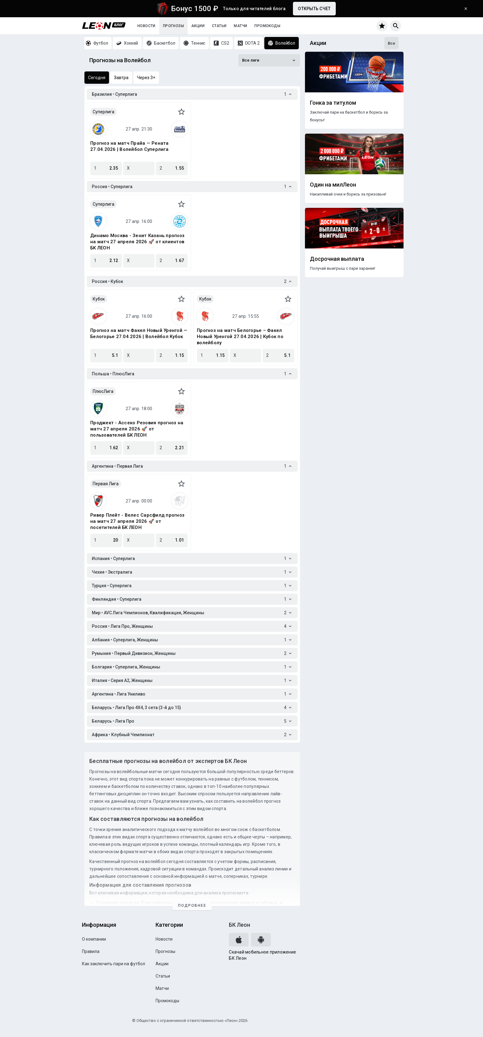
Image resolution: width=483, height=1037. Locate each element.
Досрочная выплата (337, 259)
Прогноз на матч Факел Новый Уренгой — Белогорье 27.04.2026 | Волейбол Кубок (138, 333)
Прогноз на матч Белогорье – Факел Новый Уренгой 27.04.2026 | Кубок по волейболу (240, 336)
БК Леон (239, 925)
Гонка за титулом (333, 103)
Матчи (240, 26)
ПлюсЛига (103, 391)
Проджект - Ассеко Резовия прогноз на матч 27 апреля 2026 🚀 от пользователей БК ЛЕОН (136, 429)
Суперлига (103, 111)
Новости (146, 26)
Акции (198, 26)
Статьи (219, 26)
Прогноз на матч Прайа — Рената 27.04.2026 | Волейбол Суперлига (129, 146)
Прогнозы (173, 26)
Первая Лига (106, 483)
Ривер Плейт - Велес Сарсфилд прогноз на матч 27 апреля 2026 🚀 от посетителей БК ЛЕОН (137, 521)
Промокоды (267, 26)
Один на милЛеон (333, 185)
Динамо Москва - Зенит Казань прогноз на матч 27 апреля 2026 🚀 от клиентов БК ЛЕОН (137, 242)
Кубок (99, 299)
